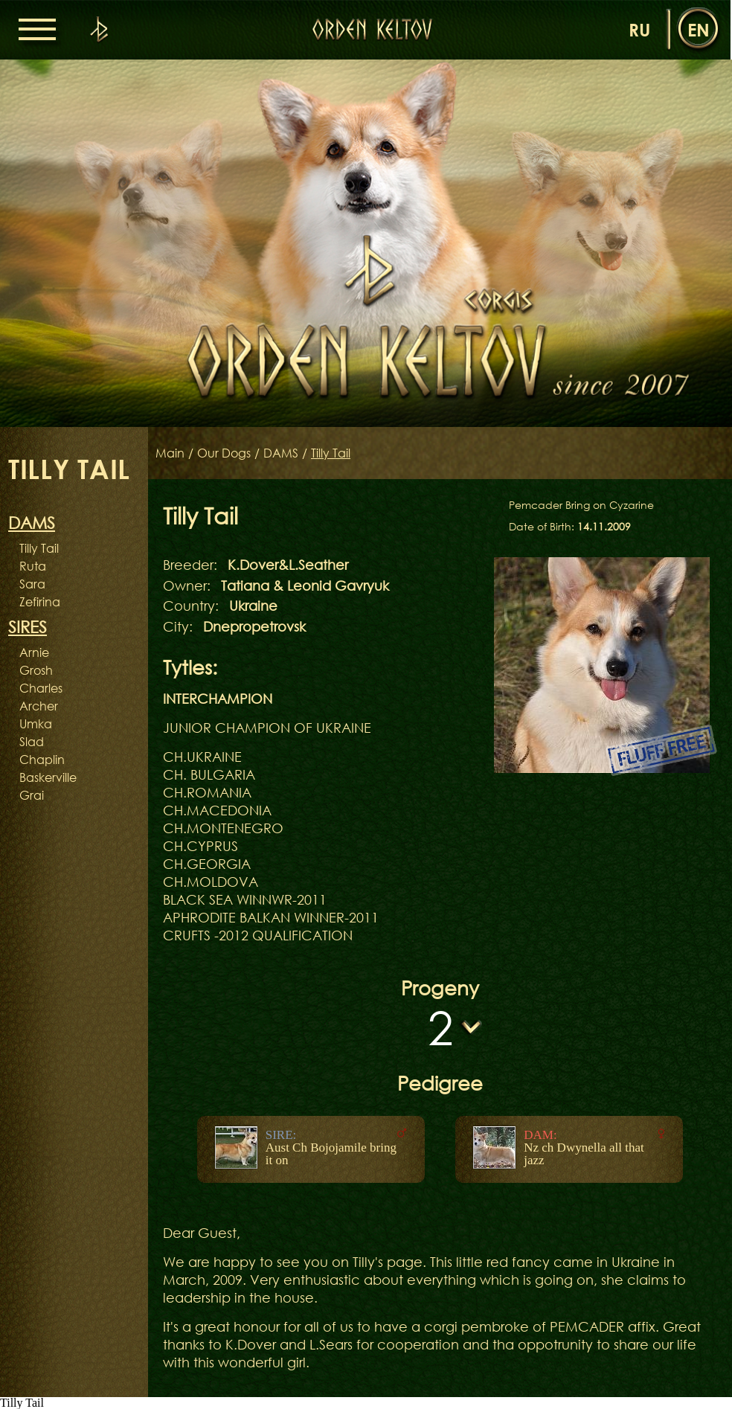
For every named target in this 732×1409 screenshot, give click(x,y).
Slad (31, 742)
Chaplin (42, 760)
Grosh (36, 670)
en (698, 29)
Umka (35, 724)
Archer (38, 706)
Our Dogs (224, 453)
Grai (31, 795)
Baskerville (48, 777)
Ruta (32, 566)
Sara (32, 584)
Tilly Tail (39, 548)
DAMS (280, 453)
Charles (40, 688)
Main (169, 453)
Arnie (34, 652)
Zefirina (39, 602)
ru (639, 29)
